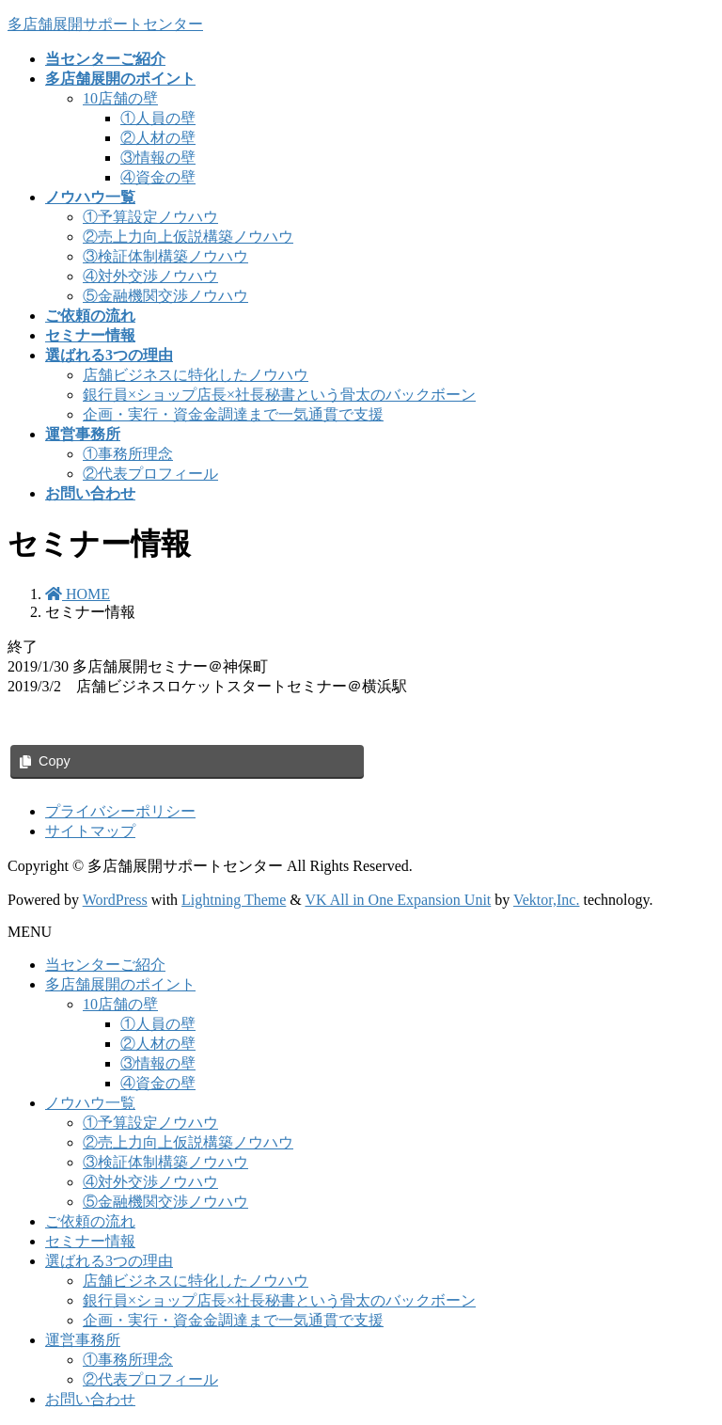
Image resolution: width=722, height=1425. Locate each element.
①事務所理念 (128, 454)
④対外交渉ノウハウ (150, 276)
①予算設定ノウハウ (150, 217)
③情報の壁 (158, 158)
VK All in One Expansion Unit (399, 900)
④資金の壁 (158, 177)
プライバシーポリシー (120, 811)
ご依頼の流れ (90, 1221)
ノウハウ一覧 (90, 1103)
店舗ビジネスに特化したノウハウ (195, 375)
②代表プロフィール (150, 474)
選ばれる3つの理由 (109, 1261)
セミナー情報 (90, 1241)
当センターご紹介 (105, 965)
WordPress (115, 900)
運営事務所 (82, 1340)
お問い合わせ (90, 1399)
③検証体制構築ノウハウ (165, 256)
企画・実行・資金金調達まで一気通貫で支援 (233, 414)
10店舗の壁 (120, 98)
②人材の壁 (158, 138)
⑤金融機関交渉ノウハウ (165, 296)
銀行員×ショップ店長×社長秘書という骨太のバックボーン (279, 395)
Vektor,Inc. (546, 900)
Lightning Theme (233, 900)
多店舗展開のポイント (120, 984)
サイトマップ (90, 831)
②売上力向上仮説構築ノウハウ (188, 237)
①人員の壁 (158, 118)
